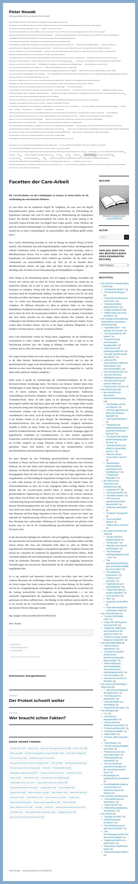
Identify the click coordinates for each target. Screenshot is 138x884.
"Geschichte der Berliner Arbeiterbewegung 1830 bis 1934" (117, 439)
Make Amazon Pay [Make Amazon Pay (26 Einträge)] (38, 792)
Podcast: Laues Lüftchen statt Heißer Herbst (22, 64)
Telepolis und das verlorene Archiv (51, 28)
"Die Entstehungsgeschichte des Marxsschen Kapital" (116, 834)
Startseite (12, 155)
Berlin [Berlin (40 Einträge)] (33, 748)
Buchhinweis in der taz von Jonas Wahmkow (23, 122)
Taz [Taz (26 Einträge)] (38, 807)
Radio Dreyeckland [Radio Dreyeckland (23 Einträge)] (20, 802)
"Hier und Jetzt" (113, 596)
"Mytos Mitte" (110, 734)
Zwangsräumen (49, 109)
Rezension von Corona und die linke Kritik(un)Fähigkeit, (26, 119)
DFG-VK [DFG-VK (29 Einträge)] (56, 763)
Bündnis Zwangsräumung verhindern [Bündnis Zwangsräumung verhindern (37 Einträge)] (44, 753)
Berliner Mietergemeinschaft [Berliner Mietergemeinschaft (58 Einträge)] (56, 748)
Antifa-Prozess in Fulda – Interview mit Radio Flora (24, 167)
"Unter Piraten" (111, 743)
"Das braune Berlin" (115, 492)
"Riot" (109, 599)
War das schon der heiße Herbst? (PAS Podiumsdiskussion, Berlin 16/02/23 (98, 61)
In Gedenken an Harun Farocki (82, 161)
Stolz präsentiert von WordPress (37, 871)
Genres (67, 155)
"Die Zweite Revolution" (117, 419)
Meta (44, 158)
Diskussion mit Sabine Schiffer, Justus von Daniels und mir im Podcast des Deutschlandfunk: (37, 54)
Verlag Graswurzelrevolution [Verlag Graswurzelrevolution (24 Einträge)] (70, 807)
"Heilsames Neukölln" (114, 731)
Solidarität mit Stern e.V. (108, 44)
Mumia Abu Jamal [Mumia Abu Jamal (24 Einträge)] (55, 797)
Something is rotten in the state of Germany (86, 90)
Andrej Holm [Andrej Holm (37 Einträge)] (17, 748)
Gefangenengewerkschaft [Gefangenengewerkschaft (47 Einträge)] (24, 773)
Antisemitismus (26, 109)
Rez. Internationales (110, 613)
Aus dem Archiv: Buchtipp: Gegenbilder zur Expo (24, 28)
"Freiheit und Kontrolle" (115, 728)
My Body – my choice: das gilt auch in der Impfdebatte (96, 116)
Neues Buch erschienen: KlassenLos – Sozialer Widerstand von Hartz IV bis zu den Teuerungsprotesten (40, 61)
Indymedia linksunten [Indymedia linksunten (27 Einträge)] (22, 782)
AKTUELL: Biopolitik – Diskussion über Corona (39, 155)
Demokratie (60, 109)
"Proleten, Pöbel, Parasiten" (116, 737)
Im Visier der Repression (31, 158)
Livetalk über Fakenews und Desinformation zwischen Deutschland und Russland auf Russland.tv (79, 158)
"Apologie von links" (113, 817)
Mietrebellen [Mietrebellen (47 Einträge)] (34, 797)
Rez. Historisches (109, 389)
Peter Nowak (22, 11)
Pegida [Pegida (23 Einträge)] (74, 797)
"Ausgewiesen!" (113, 490)
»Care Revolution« (112, 675)
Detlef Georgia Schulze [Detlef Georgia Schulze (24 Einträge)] (41, 758)
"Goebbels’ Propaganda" (117, 513)
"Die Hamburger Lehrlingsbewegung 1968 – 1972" (117, 554)
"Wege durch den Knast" (115, 708)
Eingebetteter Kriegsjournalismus (112, 90)
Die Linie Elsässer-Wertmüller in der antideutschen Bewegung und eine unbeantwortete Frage (38, 22)
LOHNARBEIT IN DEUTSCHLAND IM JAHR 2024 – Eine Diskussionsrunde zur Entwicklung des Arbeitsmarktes (42, 38)
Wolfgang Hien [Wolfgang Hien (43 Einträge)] (67, 812)
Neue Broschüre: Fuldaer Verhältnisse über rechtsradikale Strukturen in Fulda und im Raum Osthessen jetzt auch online (88, 93)
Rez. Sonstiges (107, 710)
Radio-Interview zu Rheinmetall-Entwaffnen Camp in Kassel (97, 70)
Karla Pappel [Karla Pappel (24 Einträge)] (67, 787)
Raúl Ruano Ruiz (116, 216)
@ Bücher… (77, 155)
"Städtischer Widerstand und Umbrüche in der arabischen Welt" (115, 631)
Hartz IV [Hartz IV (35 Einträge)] (15, 778)
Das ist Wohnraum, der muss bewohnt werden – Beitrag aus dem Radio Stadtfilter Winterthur (82, 48)
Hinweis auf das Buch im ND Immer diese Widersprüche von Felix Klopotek (99, 125)
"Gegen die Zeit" (111, 805)
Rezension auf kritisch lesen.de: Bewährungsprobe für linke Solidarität (60, 122)
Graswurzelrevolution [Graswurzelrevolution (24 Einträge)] (52, 773)
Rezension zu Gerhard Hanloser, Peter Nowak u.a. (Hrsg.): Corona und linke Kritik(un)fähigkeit (74, 119)
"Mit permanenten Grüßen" (116, 852)
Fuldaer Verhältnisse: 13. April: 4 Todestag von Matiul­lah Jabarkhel (29, 93)
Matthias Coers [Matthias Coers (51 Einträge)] (78, 792)
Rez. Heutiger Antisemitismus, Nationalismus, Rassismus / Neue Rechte (115, 322)
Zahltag (17, 109)
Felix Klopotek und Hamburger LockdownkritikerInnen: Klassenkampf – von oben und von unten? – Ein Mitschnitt (44, 106)
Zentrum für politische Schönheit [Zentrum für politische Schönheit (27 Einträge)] (27, 817)
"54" (106, 713)
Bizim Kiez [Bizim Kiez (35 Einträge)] (80, 748)
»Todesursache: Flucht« (114, 386)
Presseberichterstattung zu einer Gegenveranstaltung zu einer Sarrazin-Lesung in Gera (36, 164)
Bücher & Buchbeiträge (106, 155)
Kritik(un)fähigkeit (112, 112)
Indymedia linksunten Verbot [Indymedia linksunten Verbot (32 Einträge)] (52, 782)
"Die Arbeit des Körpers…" (115, 292)
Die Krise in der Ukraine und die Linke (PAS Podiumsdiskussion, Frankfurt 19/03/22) (34, 96)
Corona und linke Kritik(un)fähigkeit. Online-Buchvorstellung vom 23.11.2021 (82, 145)
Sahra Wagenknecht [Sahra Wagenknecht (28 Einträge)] (21, 807)
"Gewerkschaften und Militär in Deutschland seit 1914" (116, 448)
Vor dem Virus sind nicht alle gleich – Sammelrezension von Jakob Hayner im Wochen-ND (36, 129)
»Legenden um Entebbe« (117, 601)
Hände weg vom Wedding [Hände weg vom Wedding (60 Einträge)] (55, 778)
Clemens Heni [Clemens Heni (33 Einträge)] (18, 758)
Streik (11, 109)
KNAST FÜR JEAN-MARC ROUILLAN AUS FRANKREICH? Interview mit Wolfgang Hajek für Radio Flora (40, 161)
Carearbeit (29, 657)
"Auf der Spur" (112, 543)
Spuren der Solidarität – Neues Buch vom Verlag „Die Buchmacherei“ (30, 48)
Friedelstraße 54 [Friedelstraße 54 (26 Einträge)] (62, 768)
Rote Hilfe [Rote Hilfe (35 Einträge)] (69, 802)
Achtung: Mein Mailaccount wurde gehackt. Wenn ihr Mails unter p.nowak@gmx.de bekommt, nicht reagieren (43, 70)
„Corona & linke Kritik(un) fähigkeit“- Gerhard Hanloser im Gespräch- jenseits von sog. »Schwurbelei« (39, 148)
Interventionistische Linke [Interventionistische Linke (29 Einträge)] (24, 787)
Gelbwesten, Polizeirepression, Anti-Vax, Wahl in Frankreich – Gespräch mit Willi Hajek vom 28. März (39, 103)
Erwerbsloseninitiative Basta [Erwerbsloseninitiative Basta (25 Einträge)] (25, 768)
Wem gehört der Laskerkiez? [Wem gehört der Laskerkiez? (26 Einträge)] (40, 812)
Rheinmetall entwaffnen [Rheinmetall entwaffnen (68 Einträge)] (47, 802)
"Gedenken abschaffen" (117, 507)
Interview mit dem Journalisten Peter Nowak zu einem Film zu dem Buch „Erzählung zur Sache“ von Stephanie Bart (80, 51)
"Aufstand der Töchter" (114, 289)
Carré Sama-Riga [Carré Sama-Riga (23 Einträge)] (76, 753)
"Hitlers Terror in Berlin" (117, 525)
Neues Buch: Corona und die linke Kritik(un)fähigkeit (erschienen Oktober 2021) (33, 145)
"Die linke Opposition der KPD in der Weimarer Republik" (117, 413)
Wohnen (123, 106)
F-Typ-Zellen (38, 109)
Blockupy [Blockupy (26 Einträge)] (16, 753)
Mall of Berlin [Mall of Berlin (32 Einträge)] (59, 792)
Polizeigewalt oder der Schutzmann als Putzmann (102, 58)
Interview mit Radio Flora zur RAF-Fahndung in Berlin (25, 51)
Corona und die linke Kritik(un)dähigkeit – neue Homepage (27, 74)
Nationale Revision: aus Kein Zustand (96, 64)
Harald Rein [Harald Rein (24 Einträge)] (74, 773)
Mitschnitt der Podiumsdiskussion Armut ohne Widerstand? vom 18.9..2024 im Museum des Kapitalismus (87, 35)
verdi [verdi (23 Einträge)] (49, 807)
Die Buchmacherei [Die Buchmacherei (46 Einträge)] (75, 763)
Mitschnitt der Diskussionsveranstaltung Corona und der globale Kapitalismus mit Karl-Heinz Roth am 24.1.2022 (43, 116)
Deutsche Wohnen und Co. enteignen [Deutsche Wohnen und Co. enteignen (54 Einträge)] (29, 763)
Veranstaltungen (90, 155)
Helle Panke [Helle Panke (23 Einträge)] (31, 778)
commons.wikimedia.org (114, 218)
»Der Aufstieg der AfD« (114, 372)
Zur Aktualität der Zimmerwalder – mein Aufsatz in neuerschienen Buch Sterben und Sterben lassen (39, 41)
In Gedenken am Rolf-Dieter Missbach (87, 44)
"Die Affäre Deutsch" (115, 495)
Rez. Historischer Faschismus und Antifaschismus (111, 484)
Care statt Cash (19, 657)
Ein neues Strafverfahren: (75, 87)
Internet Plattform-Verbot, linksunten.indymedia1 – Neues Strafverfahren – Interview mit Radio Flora (39, 90)
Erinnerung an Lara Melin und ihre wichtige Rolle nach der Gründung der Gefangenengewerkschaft (98, 129)
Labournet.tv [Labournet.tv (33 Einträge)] (17, 792)
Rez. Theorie (106, 814)
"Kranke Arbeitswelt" (113, 310)
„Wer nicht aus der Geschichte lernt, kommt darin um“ (25, 67)
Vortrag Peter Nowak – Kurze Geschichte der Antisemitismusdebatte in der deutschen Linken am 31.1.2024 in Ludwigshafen (46, 58)
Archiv (19, 155)
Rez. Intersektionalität (111, 643)
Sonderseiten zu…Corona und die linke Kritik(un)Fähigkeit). (107, 151)
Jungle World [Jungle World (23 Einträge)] (48, 787)
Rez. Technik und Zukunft (113, 796)
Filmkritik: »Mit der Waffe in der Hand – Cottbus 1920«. (61, 67)
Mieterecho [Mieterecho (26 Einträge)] (17, 797)
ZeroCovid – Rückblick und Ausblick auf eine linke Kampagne (99, 106)
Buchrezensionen (19, 647)
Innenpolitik (17, 650)
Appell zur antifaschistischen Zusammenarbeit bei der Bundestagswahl (31, 35)
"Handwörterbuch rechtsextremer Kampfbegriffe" (112, 342)
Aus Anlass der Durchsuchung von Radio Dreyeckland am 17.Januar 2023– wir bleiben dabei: (37, 87)
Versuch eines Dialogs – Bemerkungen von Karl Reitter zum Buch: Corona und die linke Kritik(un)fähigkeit (41, 125)
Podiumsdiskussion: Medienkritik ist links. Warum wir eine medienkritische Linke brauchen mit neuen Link (41, 44)
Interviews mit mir (14, 158)
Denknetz (36, 657)
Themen (59, 155)
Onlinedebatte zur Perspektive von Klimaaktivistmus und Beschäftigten (60, 64)
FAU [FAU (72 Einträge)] (46, 768)
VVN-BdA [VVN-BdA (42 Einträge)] (16, 812)
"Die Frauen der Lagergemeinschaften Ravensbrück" (115, 501)
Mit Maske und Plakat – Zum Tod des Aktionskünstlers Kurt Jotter (29, 77)
